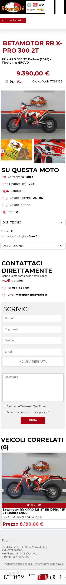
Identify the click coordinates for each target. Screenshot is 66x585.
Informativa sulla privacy (49, 563)
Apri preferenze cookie (19, 563)
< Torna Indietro (13, 20)
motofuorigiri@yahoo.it (31, 294)
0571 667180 (12, 550)
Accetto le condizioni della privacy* (27, 412)
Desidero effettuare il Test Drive (24, 406)
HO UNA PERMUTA (33, 361)
